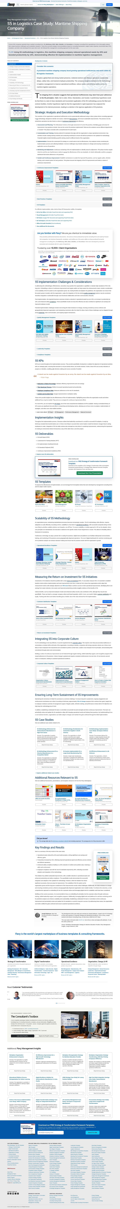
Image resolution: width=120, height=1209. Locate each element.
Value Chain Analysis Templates (99, 1184)
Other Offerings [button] (59, 4)
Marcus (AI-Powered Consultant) (14, 1175)
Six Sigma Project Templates (98, 1163)
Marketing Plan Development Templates (79, 1156)
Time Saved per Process (44, 387)
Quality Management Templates (77, 1188)
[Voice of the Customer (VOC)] (44, 610)
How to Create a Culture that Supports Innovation (103, 681)
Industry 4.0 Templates (54, 1174)
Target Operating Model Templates (99, 1179)
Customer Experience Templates (35, 1183)
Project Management (66, 970)
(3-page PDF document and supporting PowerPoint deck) (55, 217)
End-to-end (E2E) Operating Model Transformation (64, 185)
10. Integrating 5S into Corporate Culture (18, 88)
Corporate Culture (92, 974)
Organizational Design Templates (78, 1163)
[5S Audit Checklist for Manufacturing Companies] (84, 790)
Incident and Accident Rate (45, 394)
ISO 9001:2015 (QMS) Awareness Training (42, 335)
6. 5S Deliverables (12, 77)
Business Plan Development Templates (36, 1158)
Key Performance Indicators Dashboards (58, 1184)
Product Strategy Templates (77, 1183)
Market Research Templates (77, 1154)
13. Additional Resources (14, 96)
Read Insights (107, 167)
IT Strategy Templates (54, 1170)
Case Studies (52, 1197)
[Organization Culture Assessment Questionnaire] (44, 672)
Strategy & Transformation (13, 1147)
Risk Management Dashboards (98, 1150)
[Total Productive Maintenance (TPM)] (103, 554)
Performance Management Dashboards (79, 1166)
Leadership (91, 970)
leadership (41, 312)
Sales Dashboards (96, 1156)
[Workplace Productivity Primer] (103, 816)
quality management (89, 293)
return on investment (72, 580)
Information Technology (40, 972)
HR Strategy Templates (55, 1165)
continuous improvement (69, 121)
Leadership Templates (75, 1145)
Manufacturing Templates (76, 1152)
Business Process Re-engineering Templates (38, 1161)
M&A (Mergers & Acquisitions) (22, 970)
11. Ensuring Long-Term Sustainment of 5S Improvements (20, 90)
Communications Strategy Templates (36, 1168)
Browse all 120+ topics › (13, 976)
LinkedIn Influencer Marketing (13, 1179)
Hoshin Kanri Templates (55, 1166)
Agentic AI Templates (33, 1145)
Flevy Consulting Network (12, 1163)
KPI (21, 969)
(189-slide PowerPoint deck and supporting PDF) (54, 220)
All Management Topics (17, 38)
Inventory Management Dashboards (57, 1181)
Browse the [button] (46, 4)
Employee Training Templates (56, 1154)
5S (21, 32)
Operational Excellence (30, 38)
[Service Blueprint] (83, 610)
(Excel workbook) (49, 223)
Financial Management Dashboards (57, 1158)
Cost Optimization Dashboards (35, 1179)
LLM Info (72, 1200)
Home (8, 38)
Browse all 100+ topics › (93, 976)
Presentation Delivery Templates (78, 1174)
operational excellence (82, 524)
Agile (48, 972)
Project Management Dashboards (78, 1186)
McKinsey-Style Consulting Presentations (79, 1202)
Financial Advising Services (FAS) (57, 1202)
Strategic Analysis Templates (98, 1166)
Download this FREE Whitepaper (103, 877)
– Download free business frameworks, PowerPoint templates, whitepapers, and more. (60, 1)
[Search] (28, 4)
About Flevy (69, 4)
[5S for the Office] (44, 496)
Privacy (15, 1181)
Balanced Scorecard (86, 412)
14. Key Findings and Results (15, 98)
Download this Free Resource (19, 120)
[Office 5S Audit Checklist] (44, 790)
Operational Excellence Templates (78, 1161)
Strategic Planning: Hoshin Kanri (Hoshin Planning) (44, 563)
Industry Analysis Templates (56, 1175)
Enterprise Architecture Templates (57, 1156)
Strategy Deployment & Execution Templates (101, 1172)
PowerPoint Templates (12, 1157)
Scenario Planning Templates (98, 1159)
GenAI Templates (53, 1159)
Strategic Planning (12, 972)
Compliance (105, 972)
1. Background (12, 64)
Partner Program (11, 1177)
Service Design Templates (97, 1161)
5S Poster (78, 504)
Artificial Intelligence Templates (35, 1150)
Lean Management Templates (77, 1147)
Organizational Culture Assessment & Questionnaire (64, 681)
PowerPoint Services (11, 1165)
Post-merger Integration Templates (78, 1172)
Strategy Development (13, 969)
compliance (53, 301)
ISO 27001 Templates (54, 1168)
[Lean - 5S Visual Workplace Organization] (103, 790)
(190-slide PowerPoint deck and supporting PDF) (55, 212)
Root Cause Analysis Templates (98, 1152)
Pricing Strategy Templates (76, 1175)
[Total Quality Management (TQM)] (83, 176)
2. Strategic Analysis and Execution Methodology (19, 66)
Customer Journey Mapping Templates (36, 1184)
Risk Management (65, 969)
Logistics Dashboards (75, 1149)
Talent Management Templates (98, 1177)
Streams (9, 1161)
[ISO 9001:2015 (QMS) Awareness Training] (44, 326)
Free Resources (74, 1195)
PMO (62, 972)
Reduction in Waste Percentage (46, 383)
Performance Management (72, 412)
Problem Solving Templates (76, 1177)
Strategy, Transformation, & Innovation (36, 1195)
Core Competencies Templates (35, 1174)
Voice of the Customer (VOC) (44, 618)
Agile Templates (31, 1147)
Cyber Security (49, 969)
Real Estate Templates (96, 1145)
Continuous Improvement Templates (36, 1172)
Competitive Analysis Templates (35, 1170)
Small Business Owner (97, 1197)
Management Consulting (33, 1202)
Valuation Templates (96, 1183)
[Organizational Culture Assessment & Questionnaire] (64, 672)
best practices (73, 118)
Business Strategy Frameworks (56, 1195)
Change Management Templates (35, 1166)
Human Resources (104, 969)
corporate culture (77, 642)
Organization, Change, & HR (34, 1200)
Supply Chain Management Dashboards (100, 1175)
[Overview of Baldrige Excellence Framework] (103, 326)
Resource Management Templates (99, 1147)
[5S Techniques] (103, 496)
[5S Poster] (84, 496)
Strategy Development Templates (99, 1174)
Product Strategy (95, 1195)
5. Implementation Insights (14, 74)
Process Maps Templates (76, 1181)
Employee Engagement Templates (57, 1152)
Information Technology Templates (57, 1177)
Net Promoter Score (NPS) (63, 618)
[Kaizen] (44, 176)
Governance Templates (55, 1161)
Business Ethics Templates (34, 1154)
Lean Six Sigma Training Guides (77, 1199)
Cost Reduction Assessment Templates (36, 1181)
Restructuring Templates (97, 1149)
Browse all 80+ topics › (39, 975)
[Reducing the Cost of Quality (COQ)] (64, 326)
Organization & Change (13, 1152)
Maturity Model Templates (76, 1158)
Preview (45, 190)
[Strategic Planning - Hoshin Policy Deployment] (64, 554)
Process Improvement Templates (78, 1179)
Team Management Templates (98, 1181)
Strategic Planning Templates (98, 1168)
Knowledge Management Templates (57, 1188)
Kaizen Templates (53, 1183)
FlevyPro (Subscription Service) (14, 1159)
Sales (9, 974)
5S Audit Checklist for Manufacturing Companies (82, 799)
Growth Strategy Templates (55, 1163)
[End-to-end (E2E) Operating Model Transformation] (64, 176)
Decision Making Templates (55, 1145)
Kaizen (38, 184)
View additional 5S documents (45, 226)
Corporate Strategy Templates (34, 1177)
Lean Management (69, 972)
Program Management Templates (78, 1184)
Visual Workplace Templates (98, 1188)
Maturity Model (102, 974)
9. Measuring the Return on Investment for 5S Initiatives (20, 85)
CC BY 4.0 (81, 920)
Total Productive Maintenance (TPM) (100, 563)
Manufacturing (74, 969)
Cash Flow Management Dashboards (36, 1165)
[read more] (47, 996)
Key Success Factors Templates (56, 1186)
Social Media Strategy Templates (99, 1165)
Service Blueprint (80, 618)
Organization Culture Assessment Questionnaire (44, 681)
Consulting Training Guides (55, 1200)
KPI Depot (57, 403)
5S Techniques (99, 504)
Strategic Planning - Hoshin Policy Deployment (63, 563)
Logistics (77, 972)
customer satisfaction (103, 594)
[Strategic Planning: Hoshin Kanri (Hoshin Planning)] (44, 554)
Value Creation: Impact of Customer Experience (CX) (102, 185)
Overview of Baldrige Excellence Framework (101, 335)
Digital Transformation (12, 1148)
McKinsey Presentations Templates (78, 1159)
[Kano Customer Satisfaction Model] (103, 610)
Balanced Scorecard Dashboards (35, 1152)
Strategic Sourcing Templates (98, 1170)
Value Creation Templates (97, 1186)
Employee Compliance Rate (45, 390)
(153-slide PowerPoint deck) (50, 215)
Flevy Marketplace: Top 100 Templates (15, 1145)
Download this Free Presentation (90, 473)
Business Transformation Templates (36, 1163)
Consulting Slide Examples (55, 1199)
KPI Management (59, 412)
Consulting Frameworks (13, 1156)
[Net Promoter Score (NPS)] (64, 610)
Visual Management (61, 504)
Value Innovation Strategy (97, 1200)
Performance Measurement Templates (79, 1168)
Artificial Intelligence (39, 969)
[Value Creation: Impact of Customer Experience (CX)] (103, 176)
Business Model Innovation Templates (36, 1156)
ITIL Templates (53, 1172)
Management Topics (11, 1173)
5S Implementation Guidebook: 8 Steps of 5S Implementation (62, 800)
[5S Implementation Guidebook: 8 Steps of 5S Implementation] (64, 790)
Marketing (13, 974)
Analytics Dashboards (33, 1149)
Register (109, 4)
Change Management (93, 969)
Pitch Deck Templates (75, 1170)
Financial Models (11, 1154)
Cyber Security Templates (34, 1188)
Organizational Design (100, 970)
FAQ (8, 1181)
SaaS (56, 970)
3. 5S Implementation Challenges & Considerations (20, 69)
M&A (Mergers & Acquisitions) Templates (79, 1150)
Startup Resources (96, 1199)
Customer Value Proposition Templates (36, 1186)
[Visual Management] (64, 496)
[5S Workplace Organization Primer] (84, 816)
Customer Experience (48, 970)
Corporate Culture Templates (34, 1175)
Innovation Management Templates (57, 1179)
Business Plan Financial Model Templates (37, 1159)
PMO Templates (74, 1165)
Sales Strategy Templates (97, 1158)
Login (103, 4)
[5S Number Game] (44, 816)
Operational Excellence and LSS (35, 1199)
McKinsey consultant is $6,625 (60, 841)
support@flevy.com (17, 1182)
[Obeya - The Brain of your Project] (64, 816)
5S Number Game (40, 824)
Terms (11, 1181)
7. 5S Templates (12, 80)
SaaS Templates (95, 1154)
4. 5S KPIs (10, 72)
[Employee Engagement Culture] (83, 672)
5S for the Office (40, 504)
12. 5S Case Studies (13, 93)
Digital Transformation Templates (57, 1147)
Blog (19, 1181)
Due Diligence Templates (55, 1149)
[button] (55, 1003)
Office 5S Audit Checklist (42, 798)
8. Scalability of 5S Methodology (16, 82)
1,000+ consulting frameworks (31, 1028)
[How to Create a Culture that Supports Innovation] (103, 672)
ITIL (52, 972)
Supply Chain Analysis (78, 970)
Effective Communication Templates (57, 1150)
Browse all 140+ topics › (67, 975)
